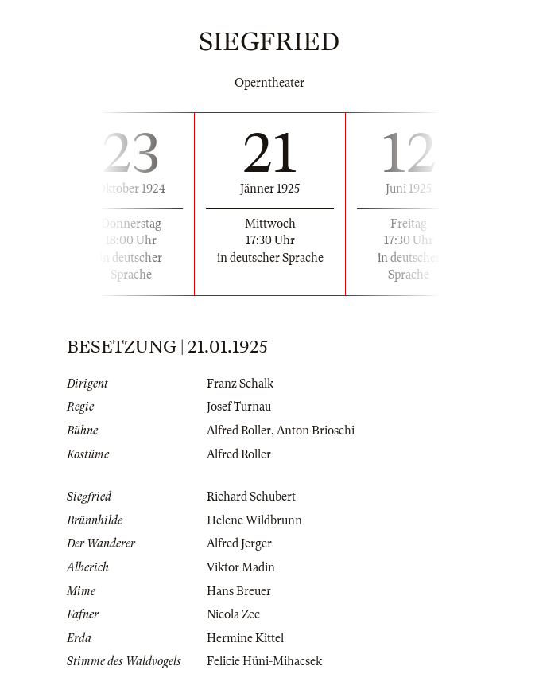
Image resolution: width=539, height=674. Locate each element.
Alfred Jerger (239, 543)
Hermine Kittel (245, 638)
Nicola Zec (233, 614)
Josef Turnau (239, 406)
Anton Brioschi (316, 430)
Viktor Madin (241, 567)
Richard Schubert (251, 496)
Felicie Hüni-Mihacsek (264, 661)
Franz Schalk (240, 383)
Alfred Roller (239, 430)
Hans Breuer (239, 591)
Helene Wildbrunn (254, 520)
